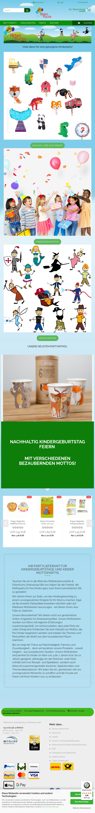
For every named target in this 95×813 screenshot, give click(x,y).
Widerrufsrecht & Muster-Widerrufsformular (69, 745)
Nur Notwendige (82, 802)
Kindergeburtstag (47, 241)
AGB (53, 749)
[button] (5, 523)
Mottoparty (10, 23)
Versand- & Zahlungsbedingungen (66, 741)
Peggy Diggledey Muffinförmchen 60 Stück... (17, 522)
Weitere (54, 23)
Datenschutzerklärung (50, 807)
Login (60, 2)
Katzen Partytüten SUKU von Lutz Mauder (47, 522)
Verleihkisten (27, 23)
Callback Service (58, 757)
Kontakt (55, 737)
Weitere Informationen (82, 808)
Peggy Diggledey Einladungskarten (77, 522)
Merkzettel (83, 2)
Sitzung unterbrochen (60, 729)
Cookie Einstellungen (60, 761)
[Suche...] (27, 10)
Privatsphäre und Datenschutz (64, 753)
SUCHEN (88, 23)
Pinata (42, 23)
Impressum (56, 733)
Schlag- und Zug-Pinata (47, 145)
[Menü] (91, 782)
